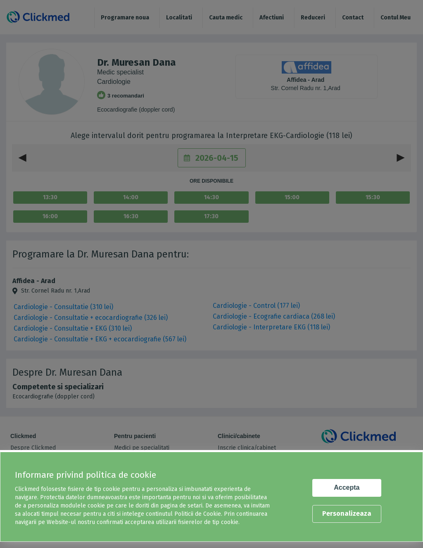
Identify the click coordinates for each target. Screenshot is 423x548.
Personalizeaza (346, 513)
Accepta (346, 487)
